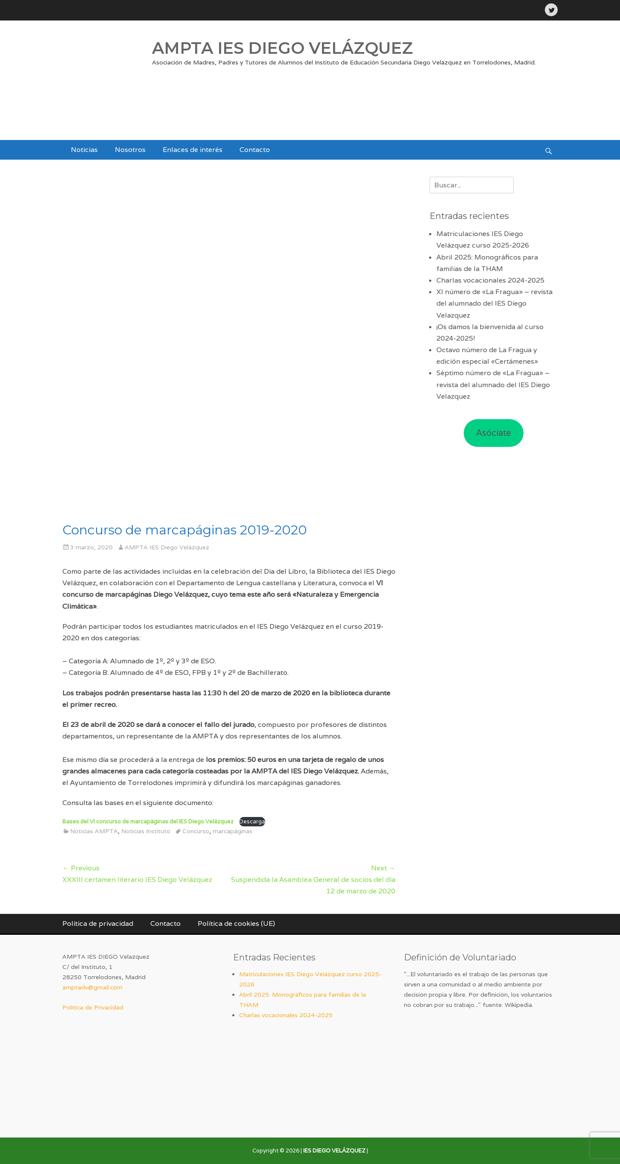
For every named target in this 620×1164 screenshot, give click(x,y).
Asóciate (493, 432)
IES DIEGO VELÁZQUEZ (334, 1150)
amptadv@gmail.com (92, 987)
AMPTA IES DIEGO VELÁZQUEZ (282, 48)
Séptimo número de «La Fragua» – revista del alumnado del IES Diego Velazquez (493, 384)
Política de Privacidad (92, 1007)
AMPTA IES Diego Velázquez (167, 547)
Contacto (255, 149)
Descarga (252, 821)
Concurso (195, 831)
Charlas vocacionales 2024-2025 (490, 280)
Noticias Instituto (145, 831)
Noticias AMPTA (94, 831)
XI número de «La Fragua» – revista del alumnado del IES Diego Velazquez (494, 303)
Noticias (84, 149)
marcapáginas (232, 831)
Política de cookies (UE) (236, 923)
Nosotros (130, 149)
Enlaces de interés (192, 149)
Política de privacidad (97, 923)
